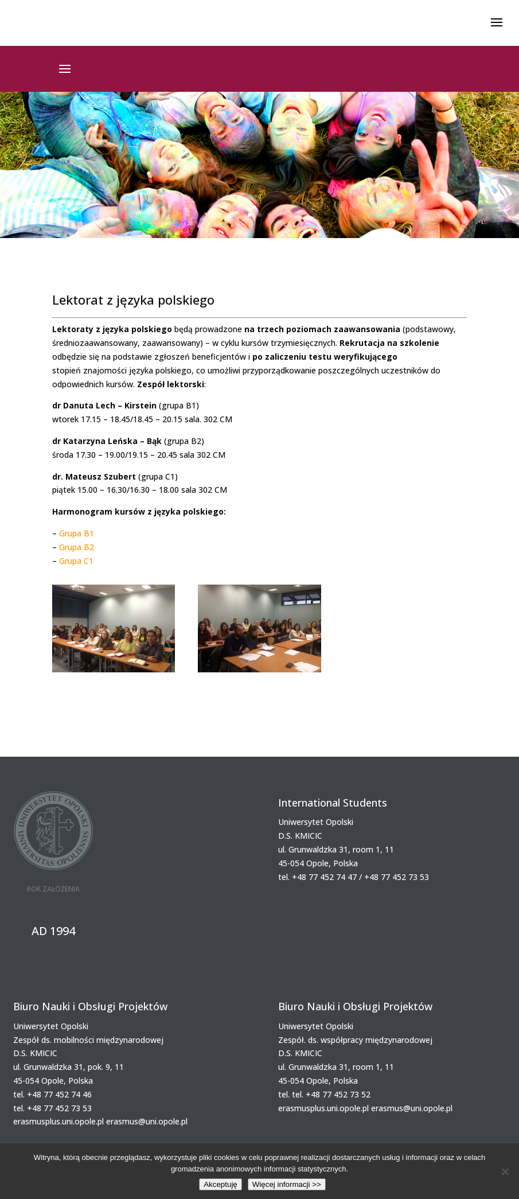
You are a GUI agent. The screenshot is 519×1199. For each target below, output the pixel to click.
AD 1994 (53, 931)
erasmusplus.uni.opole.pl (58, 1121)
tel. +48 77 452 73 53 (52, 1108)
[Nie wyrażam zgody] (504, 1171)
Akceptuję (220, 1184)
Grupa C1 (76, 560)
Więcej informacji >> (286, 1184)
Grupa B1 (76, 533)
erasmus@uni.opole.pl (147, 1121)
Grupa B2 (76, 547)
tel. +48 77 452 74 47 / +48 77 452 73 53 (353, 876)
